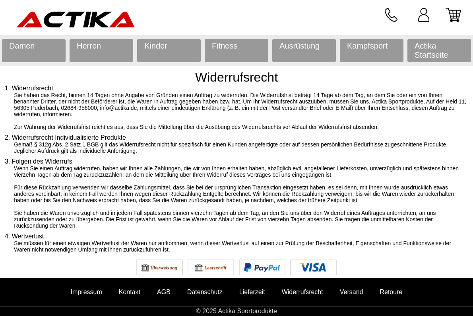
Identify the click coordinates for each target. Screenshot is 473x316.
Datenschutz (205, 292)
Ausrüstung (299, 45)
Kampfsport (367, 45)
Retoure (391, 292)
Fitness (224, 45)
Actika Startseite (431, 50)
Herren (89, 45)
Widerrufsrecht (302, 292)
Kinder (155, 45)
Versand (351, 292)
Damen (22, 45)
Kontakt (129, 292)
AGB (164, 292)
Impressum (86, 292)
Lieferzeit (252, 292)
